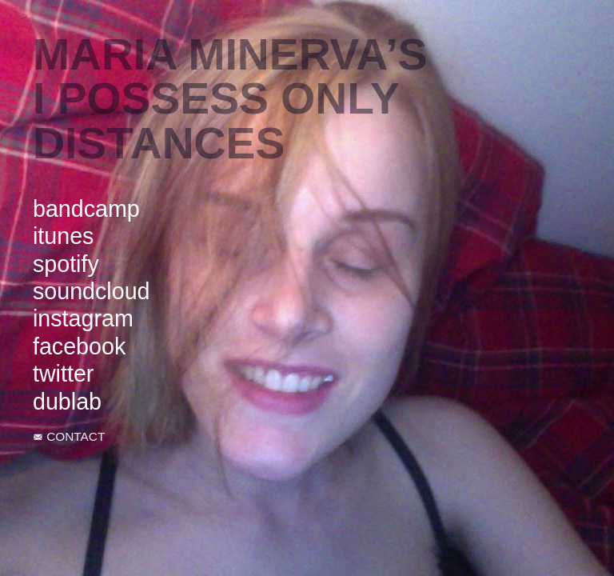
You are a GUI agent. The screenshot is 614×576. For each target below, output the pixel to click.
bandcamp (86, 209)
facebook (79, 346)
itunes (63, 236)
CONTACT (75, 436)
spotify (66, 264)
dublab (67, 401)
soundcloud (91, 291)
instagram (83, 318)
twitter (63, 373)
